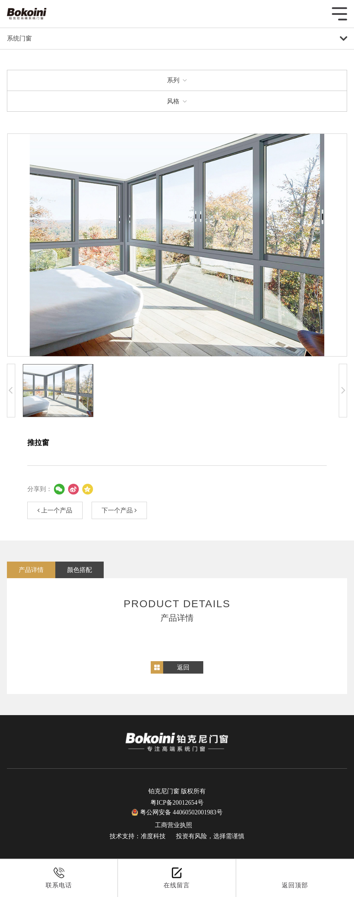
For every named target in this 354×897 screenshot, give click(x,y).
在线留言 (177, 878)
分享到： (39, 489)
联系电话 (59, 878)
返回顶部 (295, 878)
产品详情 (31, 569)
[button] (11, 390)
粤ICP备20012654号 (177, 802)
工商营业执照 (173, 825)
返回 (183, 667)
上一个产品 (54, 510)
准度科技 (153, 836)
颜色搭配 (79, 569)
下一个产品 (119, 510)
